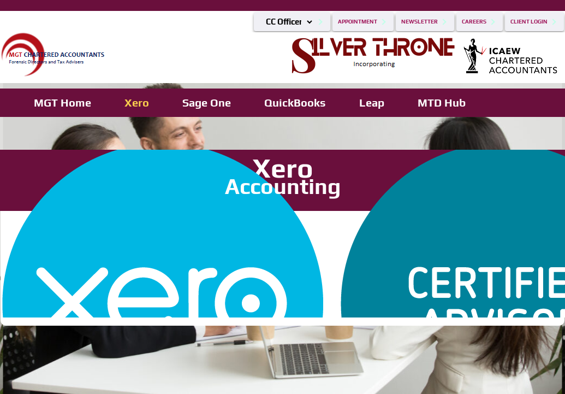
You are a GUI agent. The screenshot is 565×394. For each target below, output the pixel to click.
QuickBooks (295, 102)
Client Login (529, 22)
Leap (371, 102)
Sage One (206, 102)
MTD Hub (442, 102)
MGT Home (62, 102)
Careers (474, 22)
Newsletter (419, 22)
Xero (136, 102)
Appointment (357, 22)
